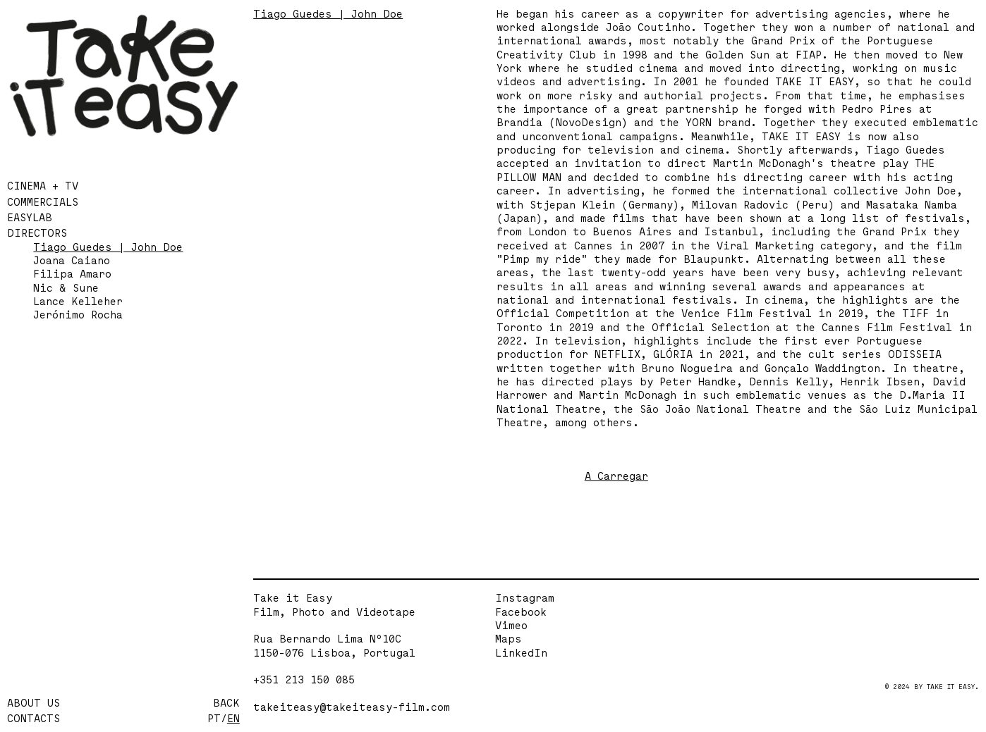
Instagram (524, 597)
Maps (508, 638)
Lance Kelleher (78, 301)
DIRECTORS (37, 233)
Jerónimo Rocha (78, 314)
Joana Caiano (71, 260)
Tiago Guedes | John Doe (108, 247)
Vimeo (511, 625)
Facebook (521, 612)
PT (214, 718)
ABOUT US (33, 702)
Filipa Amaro (72, 273)
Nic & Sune (66, 287)
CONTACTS (33, 718)
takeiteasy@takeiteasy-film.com (351, 707)
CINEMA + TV (42, 185)
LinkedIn (521, 652)
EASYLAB (29, 217)
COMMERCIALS (42, 202)
